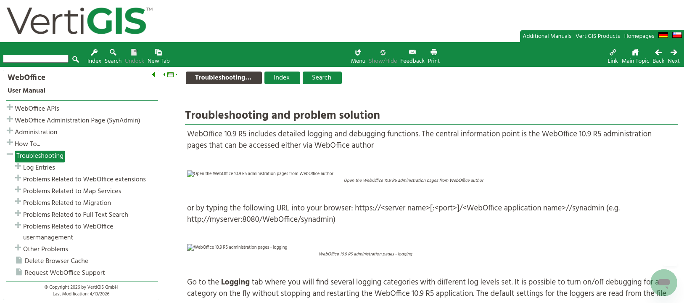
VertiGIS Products (598, 36)
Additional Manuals (547, 36)
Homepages (639, 36)
